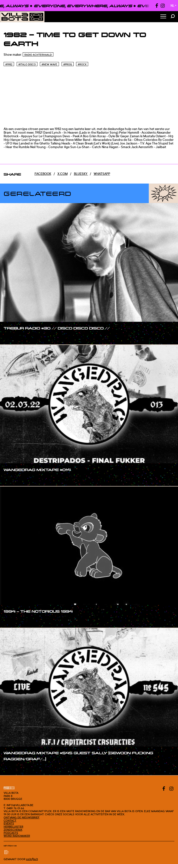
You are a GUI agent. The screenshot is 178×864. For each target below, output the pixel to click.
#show (13, 337)
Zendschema (13, 830)
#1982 (8, 64)
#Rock (82, 64)
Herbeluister (13, 827)
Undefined (32, 859)
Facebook (43, 173)
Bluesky (81, 173)
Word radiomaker (17, 836)
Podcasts (11, 833)
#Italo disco (27, 64)
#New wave (49, 64)
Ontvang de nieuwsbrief (22, 817)
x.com (62, 173)
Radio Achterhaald (38, 54)
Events (9, 823)
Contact (10, 821)
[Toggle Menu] (163, 17)
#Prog (67, 64)
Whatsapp (102, 173)
